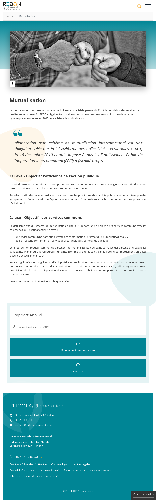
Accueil (11, 16)
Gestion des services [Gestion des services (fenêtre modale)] (143, 495)
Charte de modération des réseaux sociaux (87, 470)
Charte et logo (59, 464)
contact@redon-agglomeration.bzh (34, 425)
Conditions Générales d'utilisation (28, 464)
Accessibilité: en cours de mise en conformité (34, 470)
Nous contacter (24, 456)
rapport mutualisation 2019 (31, 327)
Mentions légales (80, 464)
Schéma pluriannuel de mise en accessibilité (34, 476)
